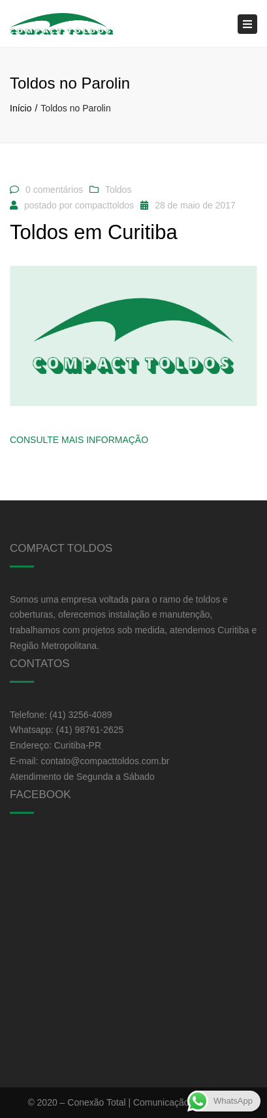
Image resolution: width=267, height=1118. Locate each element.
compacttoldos (104, 205)
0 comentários (54, 189)
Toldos (118, 189)
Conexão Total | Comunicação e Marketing (153, 1102)
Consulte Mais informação (79, 440)
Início (20, 108)
